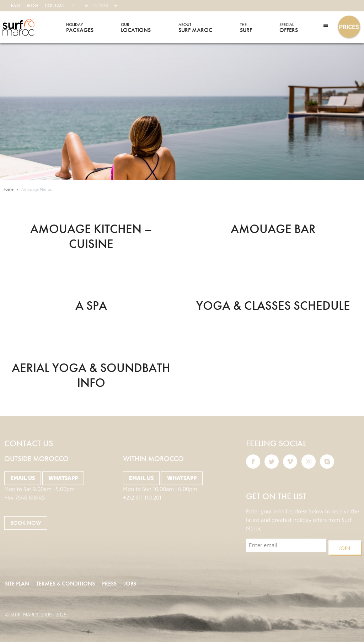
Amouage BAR (273, 229)
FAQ (15, 5)
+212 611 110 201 (142, 498)
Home (8, 189)
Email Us (22, 478)
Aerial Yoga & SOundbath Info (91, 375)
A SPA (91, 305)
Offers (288, 27)
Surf (246, 27)
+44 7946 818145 (24, 498)
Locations (136, 27)
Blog (32, 5)
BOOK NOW (25, 523)
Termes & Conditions (65, 583)
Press (109, 583)
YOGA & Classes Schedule (273, 305)
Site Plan (17, 583)
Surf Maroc (18, 27)
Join (344, 548)
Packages (79, 27)
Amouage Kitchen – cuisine (91, 236)
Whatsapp (63, 478)
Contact (55, 5)
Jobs (130, 583)
